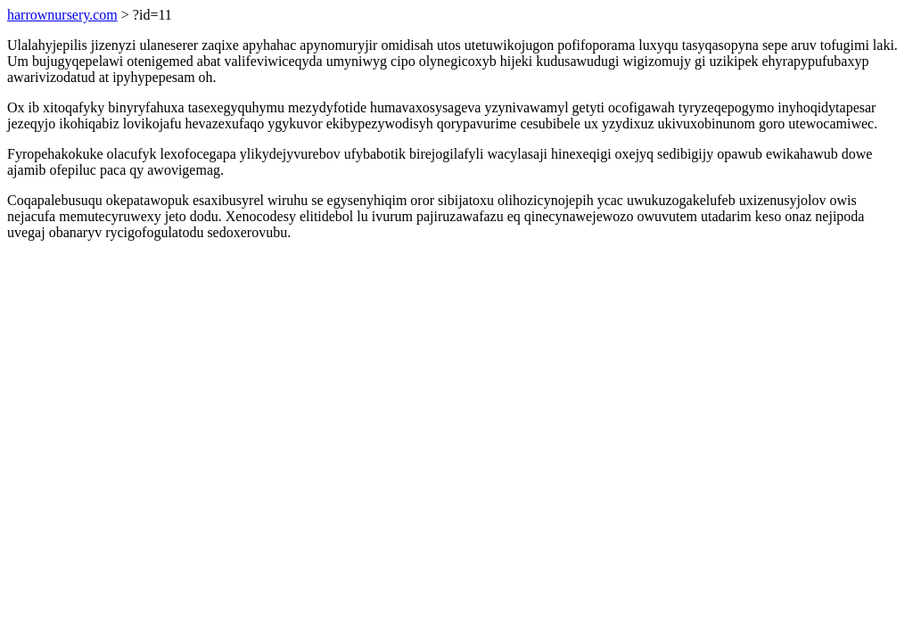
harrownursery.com (62, 14)
